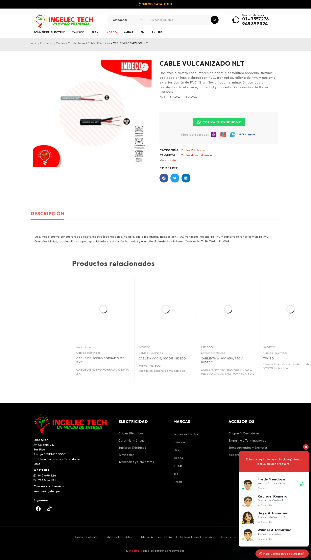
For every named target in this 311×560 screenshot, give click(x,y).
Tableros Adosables (118, 536)
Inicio (34, 43)
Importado (218, 347)
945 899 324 (255, 23)
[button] (134, 67)
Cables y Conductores (70, 43)
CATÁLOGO (163, 4)
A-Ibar (129, 32)
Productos (47, 43)
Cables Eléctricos (99, 43)
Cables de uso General (207, 155)
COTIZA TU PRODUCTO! (229, 122)
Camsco (78, 32)
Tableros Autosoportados (155, 536)
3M (143, 32)
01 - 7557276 (255, 18)
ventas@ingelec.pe (47, 491)
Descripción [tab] (48, 242)
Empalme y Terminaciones (247, 440)
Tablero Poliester (87, 536)
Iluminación (126, 455)
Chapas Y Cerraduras (243, 433)
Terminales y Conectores (136, 462)
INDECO (279, 347)
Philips (157, 32)
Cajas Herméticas (131, 440)
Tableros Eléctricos (132, 448)
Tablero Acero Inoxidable (197, 536)
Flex (95, 32)
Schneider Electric (49, 32)
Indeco (111, 32)
